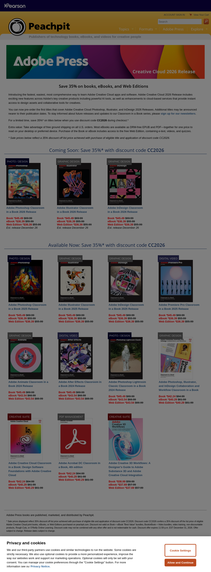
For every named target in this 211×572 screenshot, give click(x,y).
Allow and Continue (180, 567)
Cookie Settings (180, 555)
